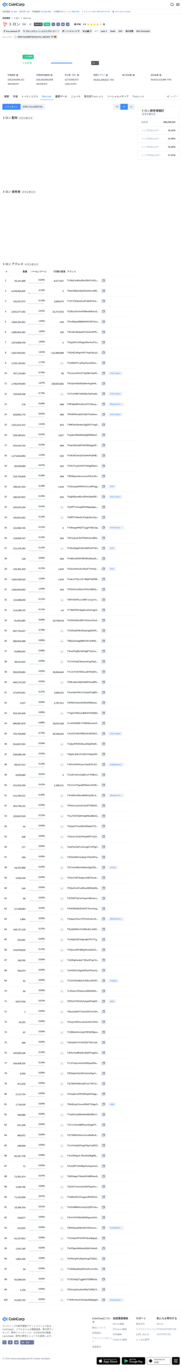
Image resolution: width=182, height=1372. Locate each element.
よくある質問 (142, 1339)
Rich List (46, 96)
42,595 (14, 11)
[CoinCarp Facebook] (10, 1342)
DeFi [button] (120, 31)
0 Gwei (128, 11)
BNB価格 (117, 1334)
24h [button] (95, 63)
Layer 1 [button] (104, 31)
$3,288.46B (46, 11)
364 (28, 11)
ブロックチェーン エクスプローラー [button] (41, 31)
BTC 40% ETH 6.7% (101, 11)
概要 (6, 96)
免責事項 (96, 1346)
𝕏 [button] (53, 24)
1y (131, 106)
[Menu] (178, 4)
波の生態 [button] (129, 31)
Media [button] (112, 31)
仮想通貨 (6, 18)
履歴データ (61, 96)
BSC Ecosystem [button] (143, 31)
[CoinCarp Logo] (14, 4)
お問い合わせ (142, 1334)
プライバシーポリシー (102, 1340)
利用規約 (96, 1332)
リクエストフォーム (146, 1329)
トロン (17, 18)
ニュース (75, 96)
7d (117, 106)
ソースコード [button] (70, 31)
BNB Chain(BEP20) (33, 106)
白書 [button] (87, 31)
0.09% (28, 57)
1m (124, 106)
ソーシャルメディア (118, 96)
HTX (112, 486)
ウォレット (138, 96)
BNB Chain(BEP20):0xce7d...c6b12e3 (34, 37)
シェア (171, 96)
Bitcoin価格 (118, 1323)
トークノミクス (29, 96)
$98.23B (75, 11)
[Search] (172, 4)
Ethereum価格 (120, 1329)
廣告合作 (140, 1323)
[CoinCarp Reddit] (16, 1342)
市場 (15, 96)
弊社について (99, 1327)
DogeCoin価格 (120, 1339)
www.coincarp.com (20, 1358)
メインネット (11, 106)
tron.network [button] (11, 31)
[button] (58, 24)
